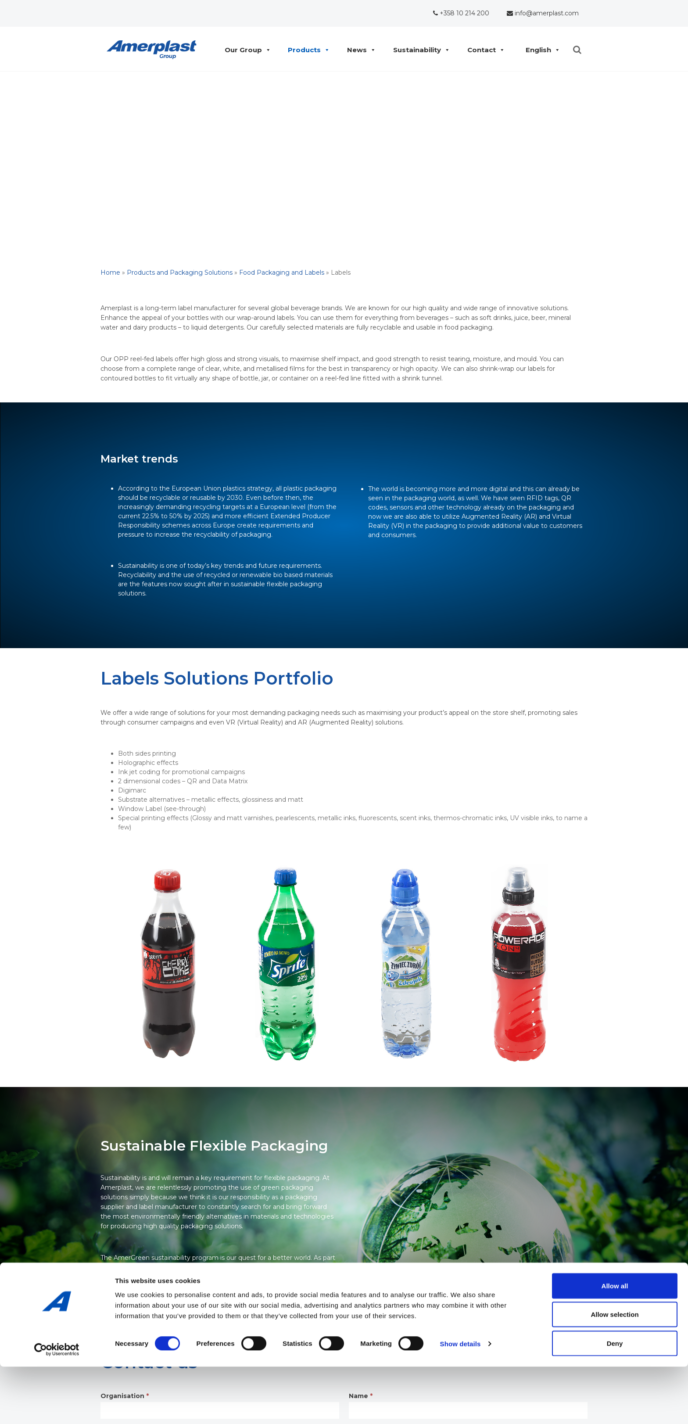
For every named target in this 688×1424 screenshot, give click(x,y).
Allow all (615, 1343)
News (359, 50)
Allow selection (614, 1372)
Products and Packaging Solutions (180, 272)
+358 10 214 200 (461, 13)
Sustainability (419, 50)
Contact (483, 50)
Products (306, 50)
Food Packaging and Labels (281, 272)
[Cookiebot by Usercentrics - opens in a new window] (56, 1406)
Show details (460, 1401)
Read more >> (122, 1277)
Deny (615, 1400)
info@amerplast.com (543, 13)
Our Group (245, 50)
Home (110, 272)
